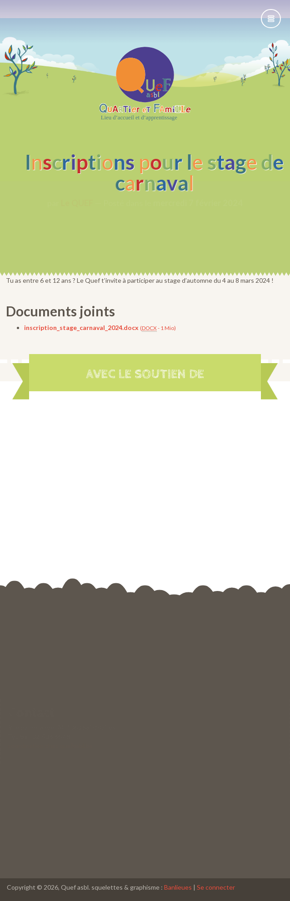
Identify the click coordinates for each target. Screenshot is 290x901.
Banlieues (178, 887)
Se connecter (216, 887)
